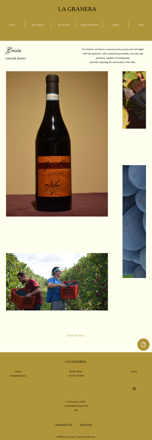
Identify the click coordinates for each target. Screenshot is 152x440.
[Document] (143, 344)
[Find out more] (76, 335)
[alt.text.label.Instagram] (134, 389)
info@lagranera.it (18, 375)
